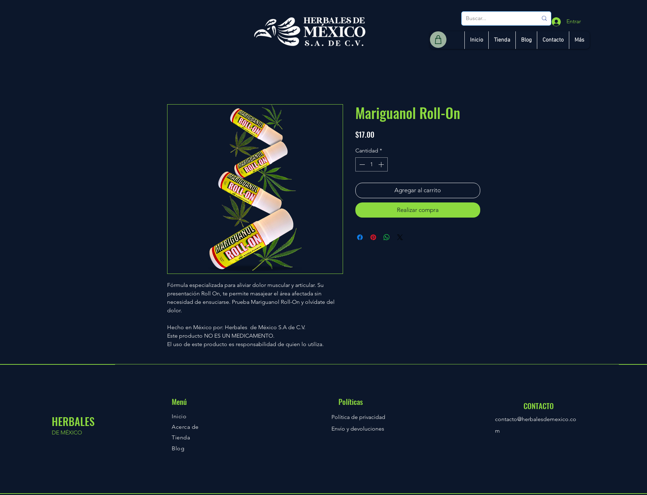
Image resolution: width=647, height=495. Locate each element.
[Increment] (382, 164)
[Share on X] (400, 237)
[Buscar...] (496, 18)
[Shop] (438, 39)
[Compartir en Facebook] (360, 237)
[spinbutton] (371, 164)
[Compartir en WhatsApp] (386, 237)
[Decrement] (361, 164)
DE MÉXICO (67, 432)
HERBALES (73, 421)
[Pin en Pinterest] (373, 237)
